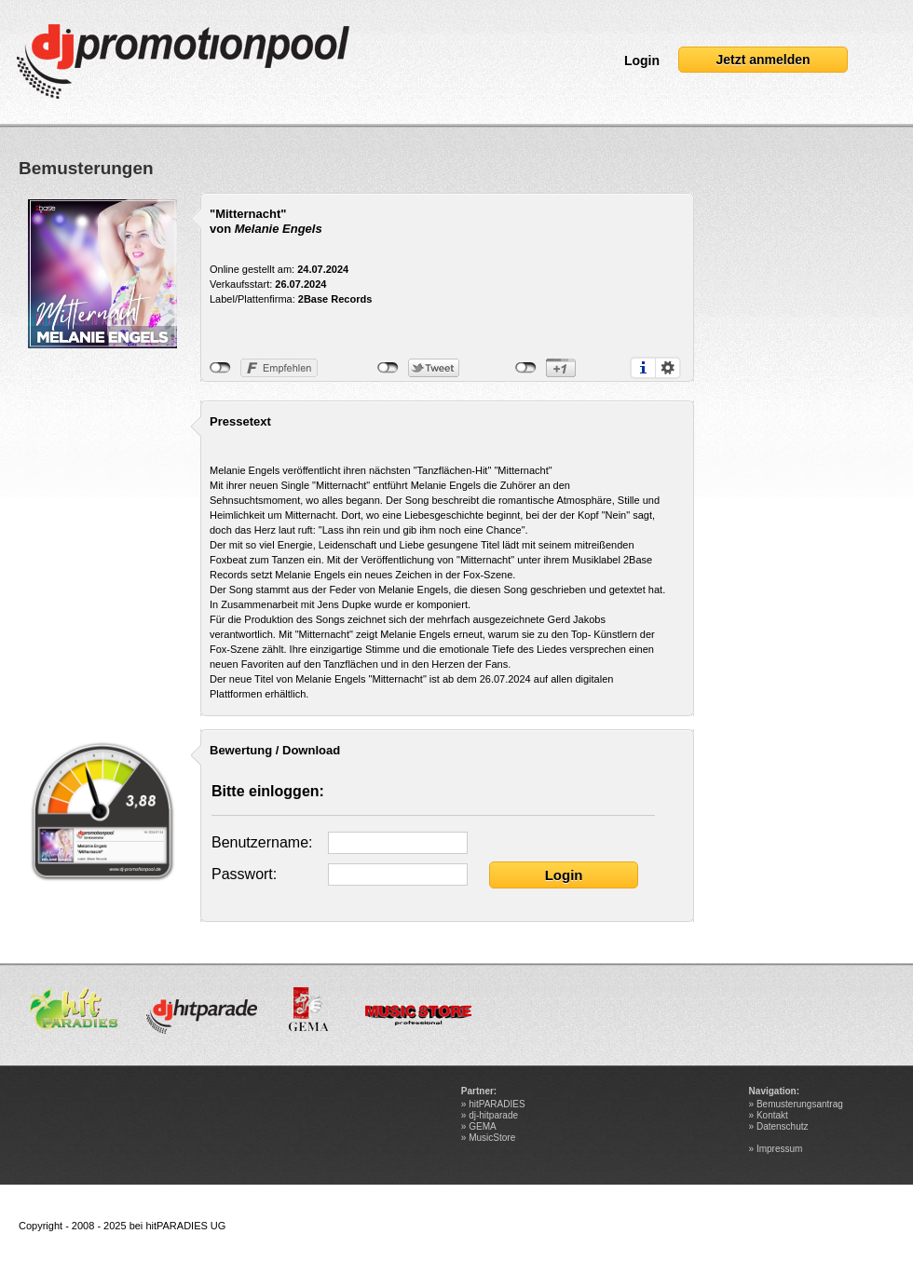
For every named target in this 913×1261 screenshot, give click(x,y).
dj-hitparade (493, 1115)
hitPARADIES (497, 1104)
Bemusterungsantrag (799, 1104)
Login (642, 60)
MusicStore (492, 1137)
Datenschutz (782, 1126)
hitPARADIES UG (185, 1225)
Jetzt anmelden (762, 59)
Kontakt (772, 1115)
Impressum (779, 1149)
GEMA (482, 1126)
